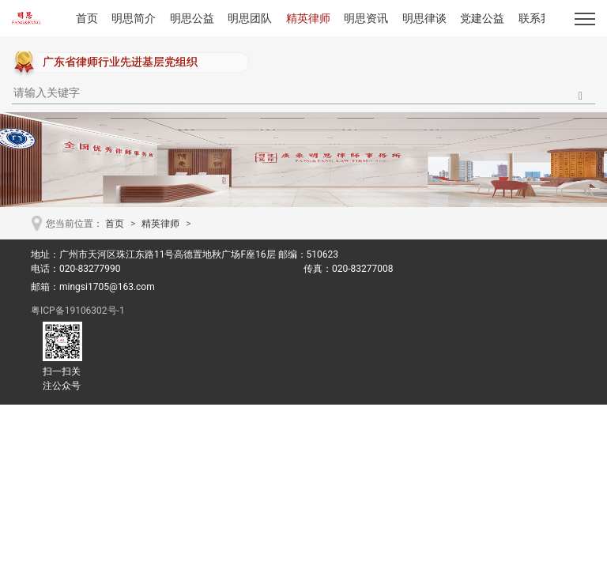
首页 (87, 18)
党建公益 (482, 18)
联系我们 (540, 18)
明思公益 (192, 18)
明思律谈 (424, 18)
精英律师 (308, 18)
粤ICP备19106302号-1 (78, 310)
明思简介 (133, 18)
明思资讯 (366, 18)
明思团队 (250, 18)
